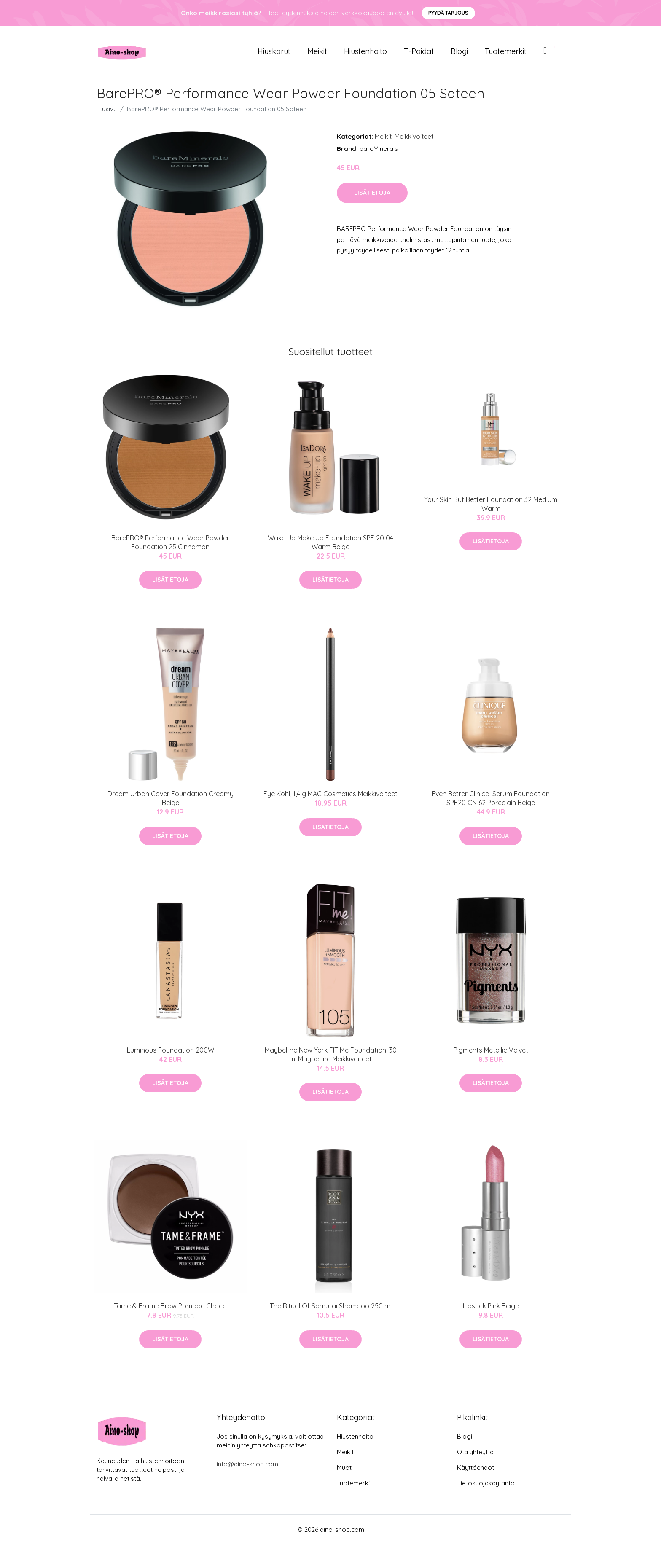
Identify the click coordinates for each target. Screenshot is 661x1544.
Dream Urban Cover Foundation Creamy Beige (170, 798)
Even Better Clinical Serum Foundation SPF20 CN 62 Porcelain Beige (491, 798)
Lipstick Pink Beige (491, 1306)
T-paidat (419, 51)
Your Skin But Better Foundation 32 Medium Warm (490, 504)
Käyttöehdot (475, 1467)
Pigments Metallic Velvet (491, 1050)
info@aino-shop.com (247, 1464)
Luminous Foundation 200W (170, 1050)
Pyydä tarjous (448, 13)
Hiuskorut (274, 51)
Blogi (459, 51)
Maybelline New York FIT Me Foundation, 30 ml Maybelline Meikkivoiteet (331, 1054)
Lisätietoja (372, 192)
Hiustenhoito (365, 51)
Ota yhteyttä (475, 1452)
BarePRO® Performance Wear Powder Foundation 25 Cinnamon (170, 542)
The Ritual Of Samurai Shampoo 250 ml (331, 1306)
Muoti (345, 1467)
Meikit (317, 51)
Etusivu (107, 109)
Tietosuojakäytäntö (486, 1483)
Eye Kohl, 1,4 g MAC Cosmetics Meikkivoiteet (330, 793)
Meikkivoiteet (414, 136)
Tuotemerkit (506, 51)
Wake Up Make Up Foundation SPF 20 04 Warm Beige (330, 542)
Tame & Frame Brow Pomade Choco (170, 1306)
